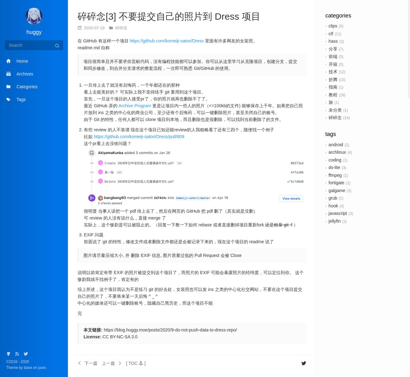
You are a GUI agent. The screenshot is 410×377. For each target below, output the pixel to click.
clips (333, 25)
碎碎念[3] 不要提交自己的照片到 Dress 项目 (169, 16)
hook (333, 205)
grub (333, 198)
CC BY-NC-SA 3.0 (119, 336)
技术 (333, 71)
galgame (337, 190)
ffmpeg (335, 175)
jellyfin (335, 221)
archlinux (337, 152)
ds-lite (334, 167)
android (336, 144)
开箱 (333, 64)
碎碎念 (335, 117)
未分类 (335, 110)
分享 (333, 48)
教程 (333, 94)
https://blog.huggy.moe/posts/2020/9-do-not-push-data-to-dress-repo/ (170, 329)
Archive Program (135, 105)
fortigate (337, 182)
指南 (333, 87)
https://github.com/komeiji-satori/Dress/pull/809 (139, 136)
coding (335, 159)
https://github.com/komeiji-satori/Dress (167, 40)
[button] (136, 363)
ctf (331, 33)
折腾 (333, 79)
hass (333, 41)
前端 (333, 56)
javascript (338, 213)
